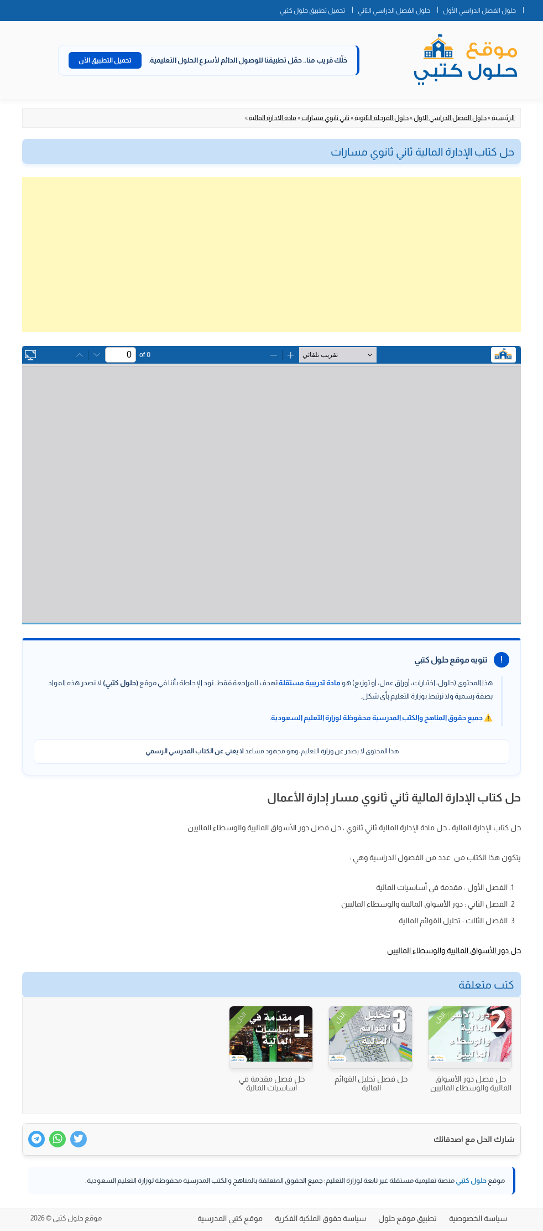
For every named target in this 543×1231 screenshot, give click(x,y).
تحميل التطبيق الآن (105, 60)
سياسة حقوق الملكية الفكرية (320, 1218)
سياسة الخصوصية (478, 1218)
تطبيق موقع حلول (407, 1218)
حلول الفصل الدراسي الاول (450, 118)
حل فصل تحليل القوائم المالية (371, 1083)
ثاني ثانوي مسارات (325, 118)
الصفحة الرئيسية (533, 8)
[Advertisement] (271, 254)
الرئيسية (503, 118)
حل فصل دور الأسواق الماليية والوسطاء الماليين (470, 1083)
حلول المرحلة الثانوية (381, 118)
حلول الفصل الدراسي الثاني (394, 10)
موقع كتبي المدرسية (230, 1218)
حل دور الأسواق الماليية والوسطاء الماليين (454, 950)
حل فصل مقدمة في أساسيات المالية (272, 1083)
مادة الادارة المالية (272, 118)
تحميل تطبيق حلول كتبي (312, 10)
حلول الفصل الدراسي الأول (479, 10)
